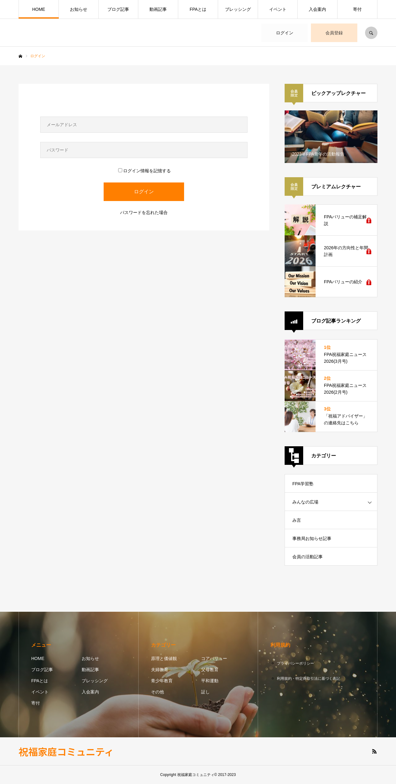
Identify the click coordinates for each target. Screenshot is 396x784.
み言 (296, 520)
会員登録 (334, 32)
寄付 (357, 9)
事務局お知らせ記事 (311, 538)
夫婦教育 (159, 669)
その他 (157, 691)
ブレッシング (238, 9)
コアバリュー (214, 658)
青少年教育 (162, 680)
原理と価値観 (164, 658)
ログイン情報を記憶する (144, 170)
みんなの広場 (305, 501)
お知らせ (78, 9)
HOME (38, 9)
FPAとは (198, 9)
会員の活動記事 (307, 556)
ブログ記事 (118, 9)
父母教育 (209, 669)
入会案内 (317, 9)
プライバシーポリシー (295, 663)
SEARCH (371, 33)
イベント (277, 9)
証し (205, 691)
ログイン (284, 32)
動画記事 (158, 9)
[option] (331, 136)
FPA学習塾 (302, 483)
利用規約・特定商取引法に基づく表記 (308, 678)
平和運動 (209, 680)
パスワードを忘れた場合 (144, 212)
